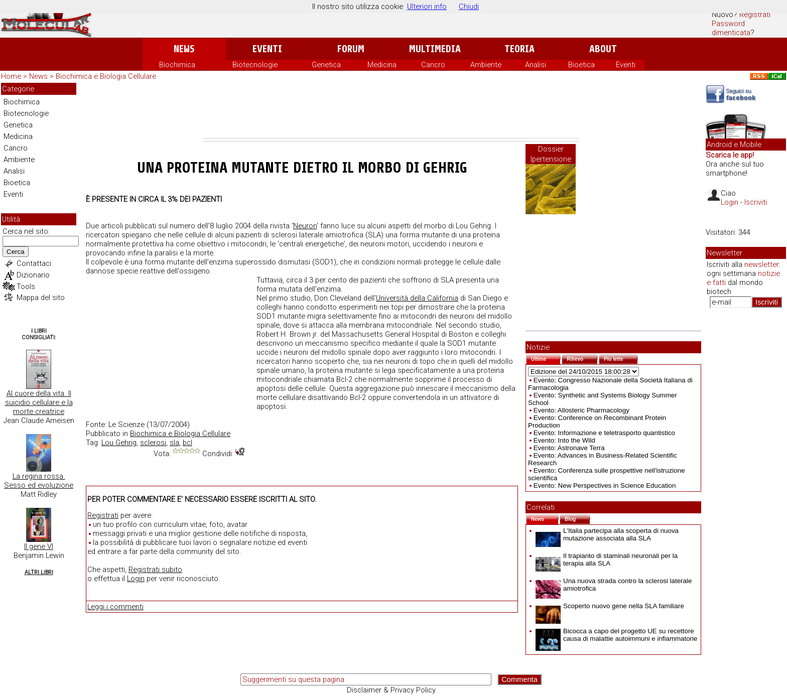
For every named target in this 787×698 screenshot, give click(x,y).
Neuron (305, 225)
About (603, 49)
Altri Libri (39, 572)
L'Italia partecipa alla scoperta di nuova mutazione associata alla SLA (607, 534)
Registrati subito (155, 569)
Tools (26, 286)
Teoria (519, 49)
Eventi (267, 49)
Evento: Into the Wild (564, 440)
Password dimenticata (731, 28)
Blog (577, 518)
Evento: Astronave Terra (569, 448)
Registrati (754, 14)
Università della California (417, 298)
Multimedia (435, 49)
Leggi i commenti (115, 606)
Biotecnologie (255, 64)
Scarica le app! (730, 155)
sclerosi (153, 442)
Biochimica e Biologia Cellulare (106, 76)
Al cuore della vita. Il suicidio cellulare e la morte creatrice (39, 402)
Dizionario (33, 275)
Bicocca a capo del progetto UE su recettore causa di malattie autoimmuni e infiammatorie (616, 634)
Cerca (16, 251)
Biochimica (177, 64)
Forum (350, 49)
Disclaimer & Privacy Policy (391, 689)
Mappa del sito (41, 297)
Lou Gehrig (119, 442)
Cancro (433, 64)
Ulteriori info (427, 6)
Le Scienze (126, 424)
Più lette (621, 358)
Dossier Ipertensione (551, 154)
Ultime (546, 358)
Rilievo (582, 358)
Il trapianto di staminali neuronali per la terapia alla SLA (607, 559)
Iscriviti (755, 202)
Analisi (535, 64)
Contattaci (34, 263)
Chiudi (469, 6)
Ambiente (485, 64)
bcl (187, 442)
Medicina (382, 64)
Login (136, 578)
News (184, 49)
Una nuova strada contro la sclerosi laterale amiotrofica (614, 584)
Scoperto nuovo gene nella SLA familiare (610, 606)
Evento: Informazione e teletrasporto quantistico (604, 433)
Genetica (326, 64)
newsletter (761, 264)
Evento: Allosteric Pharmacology (581, 410)
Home (11, 76)
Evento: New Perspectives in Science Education (605, 485)
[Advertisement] (391, 110)
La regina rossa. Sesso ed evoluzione (38, 481)
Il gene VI (38, 546)
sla (174, 442)
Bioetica (581, 64)
